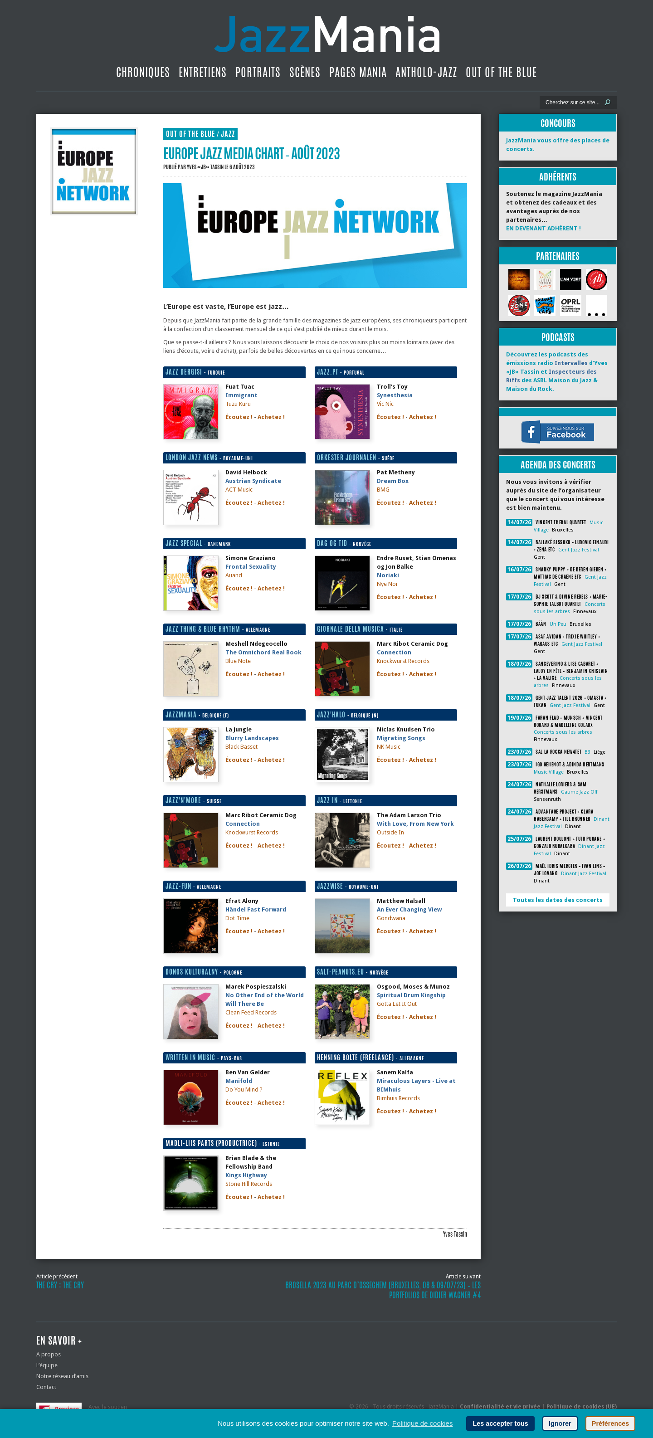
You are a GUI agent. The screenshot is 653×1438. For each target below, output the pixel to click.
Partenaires (558, 256)
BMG (383, 489)
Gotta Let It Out (397, 1003)
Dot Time (237, 918)
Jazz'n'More (183, 800)
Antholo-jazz (426, 72)
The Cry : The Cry (60, 1285)
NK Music (388, 746)
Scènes (305, 72)
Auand (233, 575)
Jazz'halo (331, 714)
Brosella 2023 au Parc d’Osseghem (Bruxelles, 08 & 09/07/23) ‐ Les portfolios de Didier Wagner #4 (383, 1290)
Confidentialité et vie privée (500, 1407)
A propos (48, 1354)
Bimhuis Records (398, 1098)
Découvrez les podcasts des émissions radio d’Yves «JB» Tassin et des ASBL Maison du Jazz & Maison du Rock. (557, 371)
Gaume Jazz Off (579, 792)
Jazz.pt (327, 371)
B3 (587, 752)
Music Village (549, 772)
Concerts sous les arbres (563, 732)
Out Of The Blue (501, 72)
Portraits (258, 72)
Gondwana (391, 918)
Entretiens (203, 72)
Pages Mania (358, 72)
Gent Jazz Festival (578, 550)
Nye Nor (387, 583)
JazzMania (181, 714)
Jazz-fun (178, 886)
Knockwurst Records (403, 661)
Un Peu (558, 624)
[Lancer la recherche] (607, 102)
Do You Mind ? (244, 1089)
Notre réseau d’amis (62, 1376)
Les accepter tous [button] (500, 1423)
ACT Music (239, 489)
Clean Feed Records (251, 1012)
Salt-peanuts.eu (340, 971)
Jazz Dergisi (184, 371)
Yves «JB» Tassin (205, 167)
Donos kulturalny (192, 971)
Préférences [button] (610, 1423)
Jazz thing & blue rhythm (203, 629)
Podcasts (558, 337)
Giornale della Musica (350, 629)
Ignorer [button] (560, 1423)
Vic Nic (385, 403)
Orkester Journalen (346, 457)
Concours (558, 123)
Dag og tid (332, 543)
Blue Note (238, 661)
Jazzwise (330, 886)
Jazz (228, 134)
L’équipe (47, 1365)
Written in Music (190, 1057)
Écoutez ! (239, 417)
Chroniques (143, 72)
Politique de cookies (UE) (581, 1407)
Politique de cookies (422, 1423)
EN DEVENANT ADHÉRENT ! (543, 228)
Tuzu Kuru (238, 403)
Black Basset (241, 746)
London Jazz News (192, 457)
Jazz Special (184, 543)
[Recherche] (572, 102)
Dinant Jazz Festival (583, 874)
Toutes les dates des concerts (558, 900)
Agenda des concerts (558, 464)
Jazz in (327, 800)
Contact (46, 1387)
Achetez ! (271, 417)
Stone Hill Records (248, 1183)
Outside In (390, 832)
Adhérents (557, 176)
